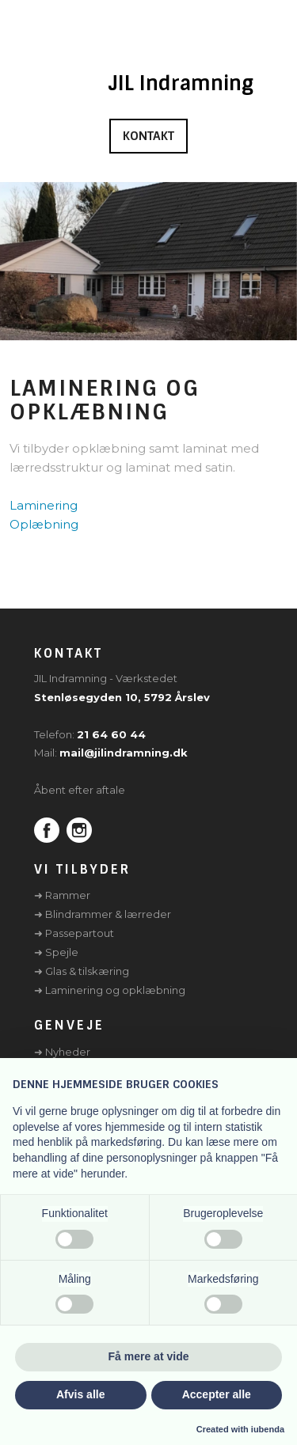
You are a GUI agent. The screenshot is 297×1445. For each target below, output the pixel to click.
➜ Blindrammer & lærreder (102, 914)
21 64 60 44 (111, 734)
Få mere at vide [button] (149, 1356)
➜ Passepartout (74, 933)
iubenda (267, 1429)
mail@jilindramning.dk (123, 752)
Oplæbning (44, 524)
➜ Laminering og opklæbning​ (109, 990)
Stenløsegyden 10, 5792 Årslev (122, 697)
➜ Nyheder (62, 1051)
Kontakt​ (148, 136)
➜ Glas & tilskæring (81, 971)
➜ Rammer (62, 895)
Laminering (44, 505)
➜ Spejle (56, 952)
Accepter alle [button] (216, 1394)
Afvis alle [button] (80, 1394)
